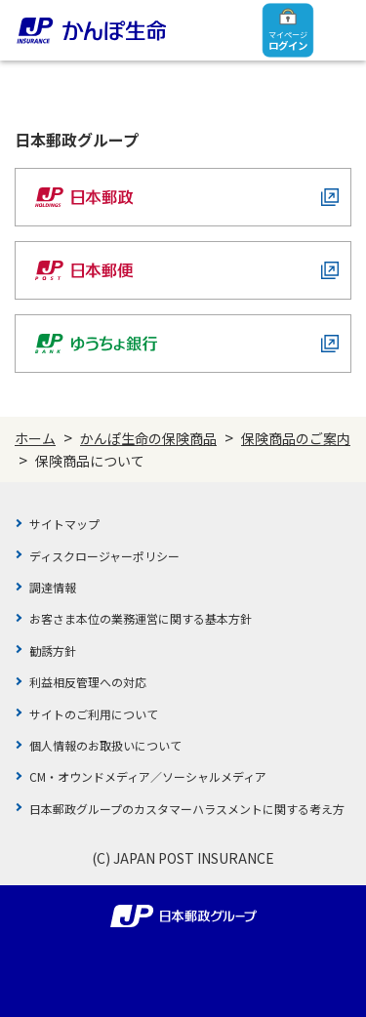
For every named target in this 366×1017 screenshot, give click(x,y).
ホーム (35, 438)
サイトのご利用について (93, 714)
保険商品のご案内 (295, 438)
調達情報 (52, 587)
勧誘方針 (52, 650)
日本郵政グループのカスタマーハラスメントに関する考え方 (187, 808)
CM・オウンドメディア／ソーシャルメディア (147, 776)
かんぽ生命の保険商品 (148, 438)
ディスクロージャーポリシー (104, 556)
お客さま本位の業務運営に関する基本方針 (140, 618)
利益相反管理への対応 (87, 681)
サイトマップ (64, 523)
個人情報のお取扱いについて (105, 745)
